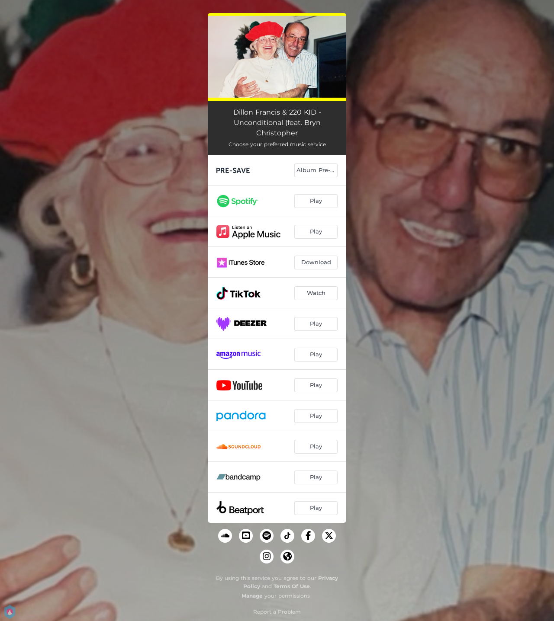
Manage (252, 595)
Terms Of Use (292, 586)
